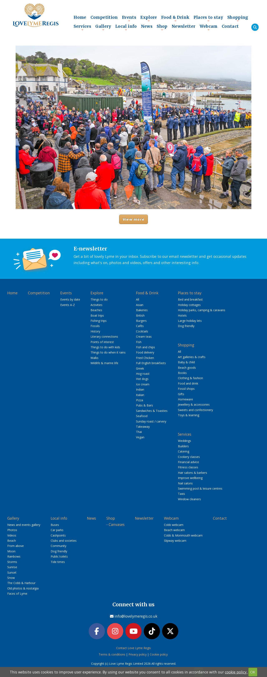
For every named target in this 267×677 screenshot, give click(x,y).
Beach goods (187, 368)
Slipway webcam (175, 541)
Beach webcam (174, 530)
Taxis (181, 494)
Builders (183, 446)
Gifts (181, 394)
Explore (148, 18)
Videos (11, 535)
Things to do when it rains (108, 352)
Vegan (140, 437)
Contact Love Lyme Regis (133, 648)
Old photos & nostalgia (23, 588)
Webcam (209, 27)
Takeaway (143, 427)
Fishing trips (99, 321)
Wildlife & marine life (104, 363)
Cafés (140, 326)
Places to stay (208, 18)
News (147, 26)
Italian (140, 395)
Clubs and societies (64, 541)
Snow (11, 578)
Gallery (103, 27)
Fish (138, 342)
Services (82, 27)
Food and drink (188, 383)
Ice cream (142, 384)
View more (133, 219)
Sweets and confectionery (195, 410)
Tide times (58, 562)
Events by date (70, 299)
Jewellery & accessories (194, 404)
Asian (139, 305)
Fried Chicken (145, 358)
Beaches (96, 310)
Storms (12, 562)
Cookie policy (159, 654)
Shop (162, 27)
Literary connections (104, 336)
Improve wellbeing (190, 478)
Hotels (182, 315)
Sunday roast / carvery (151, 421)
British (140, 315)
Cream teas (144, 336)
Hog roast (143, 374)
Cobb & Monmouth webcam (183, 535)
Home (80, 17)
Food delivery (145, 352)
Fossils (95, 326)
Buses (55, 525)
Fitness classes (188, 467)
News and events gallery (23, 525)
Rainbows (13, 556)
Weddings (184, 441)
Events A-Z (67, 305)
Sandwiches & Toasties (152, 411)
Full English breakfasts (151, 363)
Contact (230, 26)
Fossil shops (186, 389)
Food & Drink (175, 18)
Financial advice (188, 462)
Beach (11, 541)
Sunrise (12, 567)
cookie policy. (236, 671)
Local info (126, 27)
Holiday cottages (189, 305)
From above (15, 546)
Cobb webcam (173, 525)
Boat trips (97, 315)
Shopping (237, 18)
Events (129, 18)
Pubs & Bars (144, 405)
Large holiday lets (190, 321)
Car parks (57, 530)
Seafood (141, 416)
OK (252, 671)
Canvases (117, 524)
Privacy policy (137, 654)
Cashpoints (58, 535)
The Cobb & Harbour (21, 583)
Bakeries (142, 310)
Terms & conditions (112, 654)
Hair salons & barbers (192, 473)
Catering (183, 451)
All (137, 299)
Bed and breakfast (190, 299)
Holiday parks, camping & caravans (201, 310)
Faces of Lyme (17, 594)
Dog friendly (186, 326)
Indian (140, 389)
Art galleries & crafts (191, 357)
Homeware (185, 399)
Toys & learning (188, 415)
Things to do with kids (105, 347)
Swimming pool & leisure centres (200, 488)
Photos (12, 530)
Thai (139, 432)
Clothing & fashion (190, 378)
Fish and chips (145, 347)
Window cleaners (189, 499)
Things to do (99, 299)
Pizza (139, 400)
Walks (94, 358)
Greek (140, 368)
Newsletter (183, 26)
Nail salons (185, 483)
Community (58, 546)
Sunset (11, 572)
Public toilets (59, 556)
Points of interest (102, 342)
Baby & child (186, 362)
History (95, 331)
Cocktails (142, 331)
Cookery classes (189, 457)
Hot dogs (142, 379)
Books (182, 373)
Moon (11, 551)
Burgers (141, 321)
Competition (104, 17)
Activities (96, 305)
